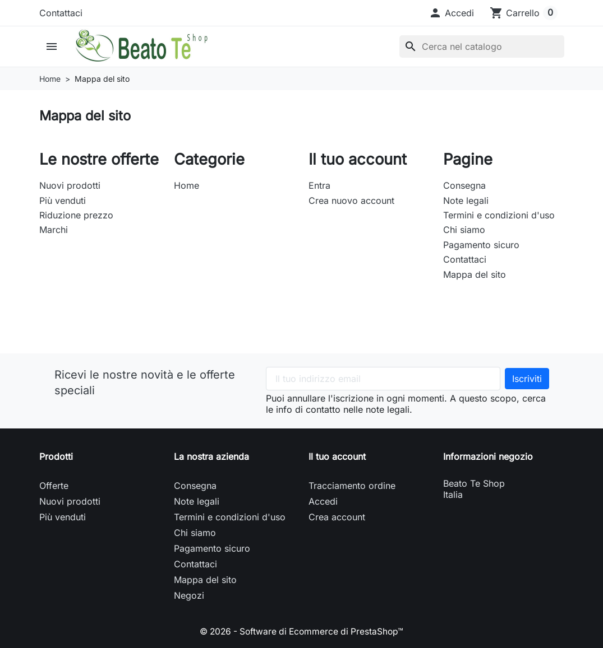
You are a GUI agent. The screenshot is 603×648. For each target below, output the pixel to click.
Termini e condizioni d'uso (499, 215)
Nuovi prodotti (69, 185)
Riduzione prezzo (76, 215)
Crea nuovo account (351, 200)
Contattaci (60, 12)
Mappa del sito (474, 274)
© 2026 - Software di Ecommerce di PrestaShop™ (301, 631)
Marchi (53, 229)
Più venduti (62, 200)
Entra (319, 185)
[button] (451, 13)
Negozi (189, 595)
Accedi (323, 501)
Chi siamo (464, 229)
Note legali (466, 200)
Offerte (53, 485)
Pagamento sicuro (481, 244)
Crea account (337, 517)
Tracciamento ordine (352, 485)
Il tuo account (337, 456)
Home (186, 185)
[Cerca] (481, 46)
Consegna (464, 185)
